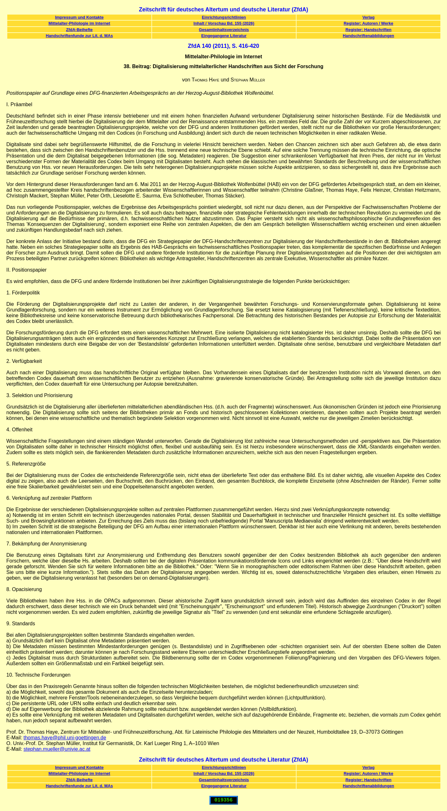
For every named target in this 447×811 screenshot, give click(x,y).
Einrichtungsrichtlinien (224, 17)
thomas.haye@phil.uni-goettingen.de (64, 737)
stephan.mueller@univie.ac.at (56, 749)
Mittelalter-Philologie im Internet (79, 23)
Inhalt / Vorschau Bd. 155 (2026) (224, 23)
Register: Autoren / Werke (368, 23)
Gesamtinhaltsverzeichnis (224, 29)
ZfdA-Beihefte (79, 29)
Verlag (368, 17)
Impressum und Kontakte (79, 17)
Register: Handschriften (369, 29)
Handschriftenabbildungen (368, 35)
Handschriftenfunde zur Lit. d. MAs (79, 35)
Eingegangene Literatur (223, 35)
